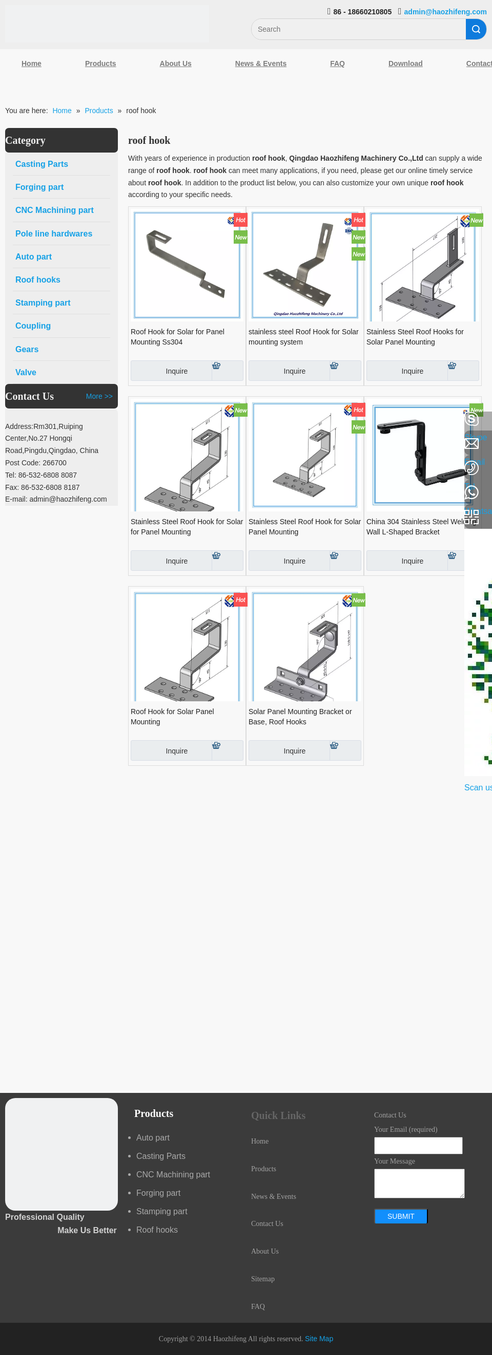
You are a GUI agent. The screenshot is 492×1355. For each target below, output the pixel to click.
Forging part (158, 1193)
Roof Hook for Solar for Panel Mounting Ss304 (177, 337)
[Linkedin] (13, 446)
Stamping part (162, 1211)
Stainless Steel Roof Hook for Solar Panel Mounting (305, 527)
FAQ (337, 63)
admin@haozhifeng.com (445, 12)
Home (32, 63)
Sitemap (263, 1279)
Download (405, 63)
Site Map (319, 1339)
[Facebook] (13, 419)
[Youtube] (13, 500)
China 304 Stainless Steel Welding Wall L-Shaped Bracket (421, 527)
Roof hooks (157, 1229)
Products (100, 63)
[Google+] (13, 473)
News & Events (260, 63)
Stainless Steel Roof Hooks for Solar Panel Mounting (415, 337)
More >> (99, 396)
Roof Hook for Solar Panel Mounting (172, 716)
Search (476, 29)
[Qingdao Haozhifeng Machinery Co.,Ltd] (107, 23)
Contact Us (267, 1224)
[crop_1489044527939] (61, 1154)
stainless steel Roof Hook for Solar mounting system (304, 337)
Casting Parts (161, 1156)
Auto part (153, 1137)
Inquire (159, 370)
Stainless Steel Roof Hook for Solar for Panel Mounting (187, 527)
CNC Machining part (173, 1174)
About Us (176, 63)
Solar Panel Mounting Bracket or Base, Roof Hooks (300, 716)
